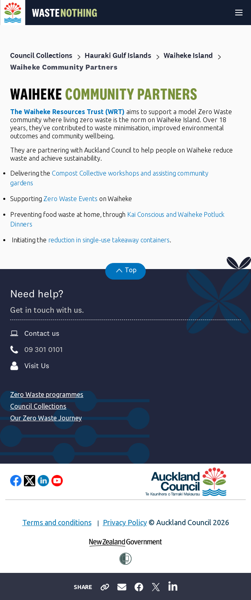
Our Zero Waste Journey (46, 418)
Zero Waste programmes (46, 394)
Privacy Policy (125, 522)
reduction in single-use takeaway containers (109, 240)
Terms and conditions (56, 522)
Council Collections (38, 406)
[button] (125, 271)
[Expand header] (239, 12)
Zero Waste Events (70, 198)
